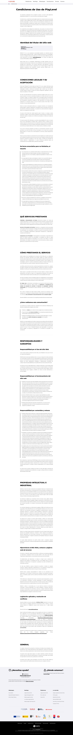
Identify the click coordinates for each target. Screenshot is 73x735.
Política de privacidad (38, 723)
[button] (14, 690)
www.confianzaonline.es (33, 609)
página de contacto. (30, 681)
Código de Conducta (49, 615)
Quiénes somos (20, 723)
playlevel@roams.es (37, 57)
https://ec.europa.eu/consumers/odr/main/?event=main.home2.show (33, 633)
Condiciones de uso (30, 723)
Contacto (25, 723)
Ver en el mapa (46, 674)
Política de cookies (45, 723)
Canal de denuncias (52, 723)
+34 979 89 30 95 (37, 729)
